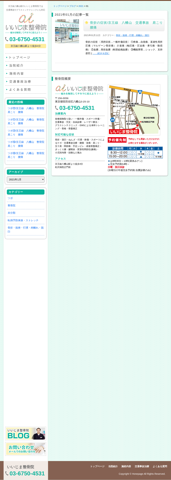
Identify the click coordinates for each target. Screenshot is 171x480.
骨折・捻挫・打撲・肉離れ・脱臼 (132, 35)
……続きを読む (101, 53)
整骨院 (11, 205)
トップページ (25, 57)
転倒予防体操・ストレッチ (23, 220)
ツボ (10, 198)
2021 (80, 6)
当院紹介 (25, 65)
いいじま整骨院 (20, 467)
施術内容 (25, 73)
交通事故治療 (25, 81)
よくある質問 (25, 89)
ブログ (72, 6)
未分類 (11, 212)
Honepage (137, 473)
